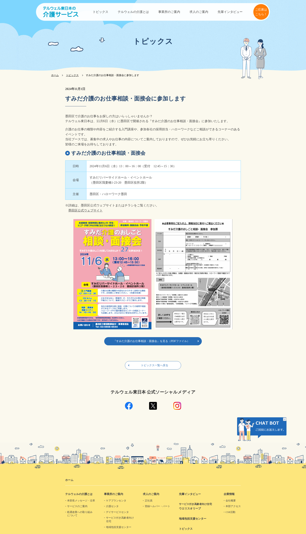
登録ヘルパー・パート (157, 506)
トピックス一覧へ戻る (154, 365)
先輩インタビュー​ (230, 11)
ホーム (55, 75)
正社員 (148, 500)
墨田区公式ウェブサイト (85, 210)
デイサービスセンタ (117, 512)
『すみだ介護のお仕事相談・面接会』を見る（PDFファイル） (151, 341)
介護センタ (112, 506)
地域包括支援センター (118, 527)
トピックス (100, 11)
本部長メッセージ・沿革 (81, 500)
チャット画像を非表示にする (284, 419)
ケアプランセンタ (116, 500)
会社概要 (231, 500)
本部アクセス (233, 506)
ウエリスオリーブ (197, 506)
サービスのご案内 (77, 506)
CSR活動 (230, 512)
